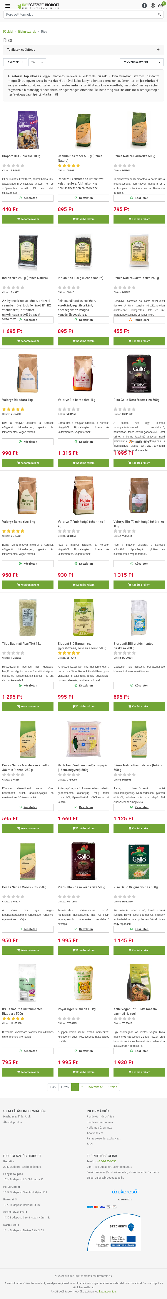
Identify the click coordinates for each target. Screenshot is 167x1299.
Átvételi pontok (12, 1122)
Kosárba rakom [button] (28, 219)
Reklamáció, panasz (99, 1127)
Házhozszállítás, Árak (16, 1116)
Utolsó (113, 1087)
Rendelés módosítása (100, 1116)
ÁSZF (90, 1144)
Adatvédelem (95, 1133)
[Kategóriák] (7, 5)
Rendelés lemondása (100, 1122)
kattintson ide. (108, 1291)
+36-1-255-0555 (106, 1161)
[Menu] (144, 6)
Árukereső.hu (125, 1199)
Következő (96, 1087)
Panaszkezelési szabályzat (103, 1138)
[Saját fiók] (153, 5)
